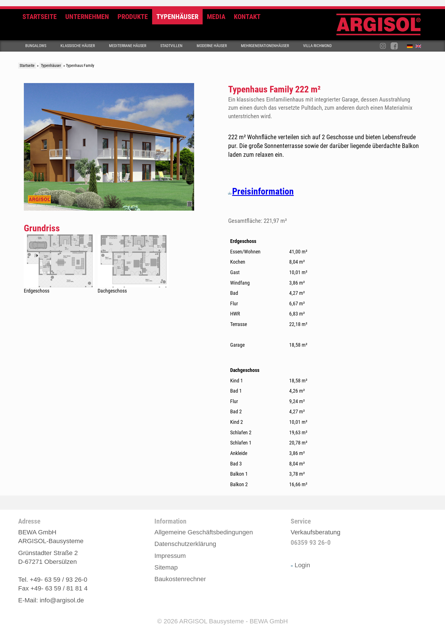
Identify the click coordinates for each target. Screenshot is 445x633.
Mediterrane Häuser (127, 45)
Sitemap (166, 567)
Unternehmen (87, 17)
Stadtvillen (171, 45)
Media (216, 17)
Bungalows (35, 45)
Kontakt (247, 17)
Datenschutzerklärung (185, 543)
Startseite (39, 17)
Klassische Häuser (77, 45)
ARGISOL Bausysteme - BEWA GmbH (233, 621)
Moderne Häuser (212, 45)
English (419, 47)
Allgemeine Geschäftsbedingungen (203, 532)
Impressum (170, 555)
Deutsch (411, 47)
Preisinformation (261, 191)
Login (300, 565)
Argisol (381, 26)
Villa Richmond (317, 45)
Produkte (132, 17)
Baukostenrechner (180, 579)
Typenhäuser (177, 17)
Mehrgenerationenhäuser (265, 45)
